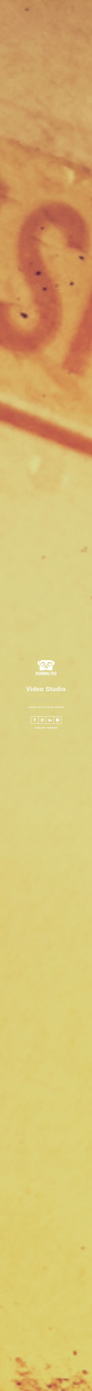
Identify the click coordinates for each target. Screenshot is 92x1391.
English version (46, 727)
